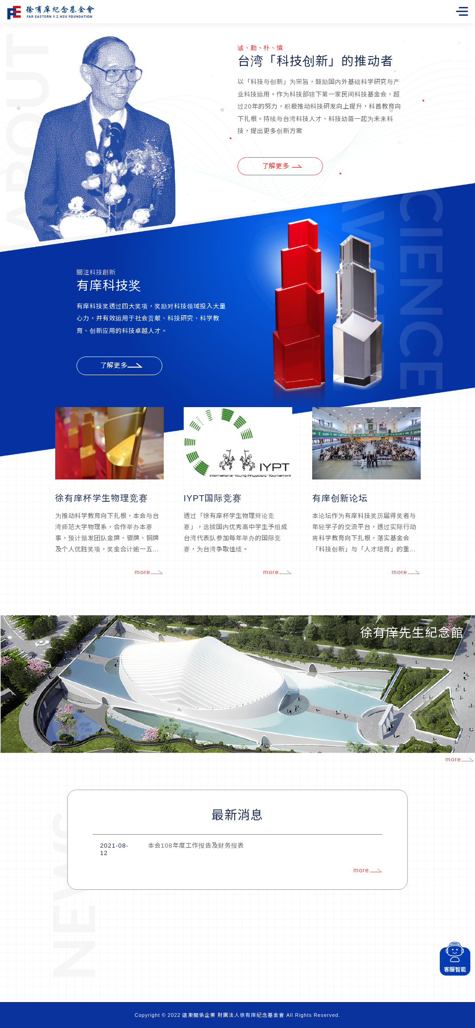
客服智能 (454, 960)
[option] (109, 493)
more (148, 572)
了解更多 (122, 366)
